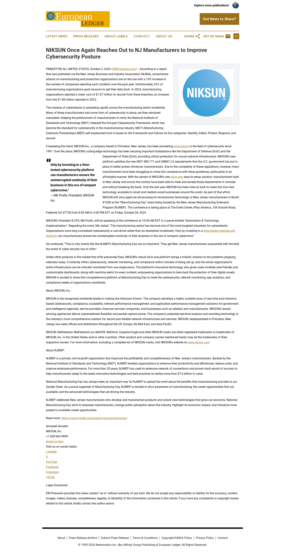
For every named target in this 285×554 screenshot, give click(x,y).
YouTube (51, 462)
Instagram (52, 472)
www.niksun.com (198, 342)
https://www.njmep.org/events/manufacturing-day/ (94, 418)
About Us (164, 36)
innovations (181, 146)
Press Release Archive (83, 538)
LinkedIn (51, 451)
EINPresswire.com (124, 69)
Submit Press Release (115, 538)
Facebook (52, 467)
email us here (54, 441)
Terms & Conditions (145, 538)
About (61, 538)
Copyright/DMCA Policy (177, 538)
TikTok (50, 477)
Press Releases (86, 36)
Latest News (56, 36)
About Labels (116, 36)
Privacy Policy (205, 538)
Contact (141, 36)
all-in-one (177, 177)
